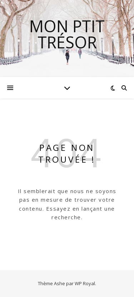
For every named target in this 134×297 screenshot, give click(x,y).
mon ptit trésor (67, 34)
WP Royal (85, 283)
